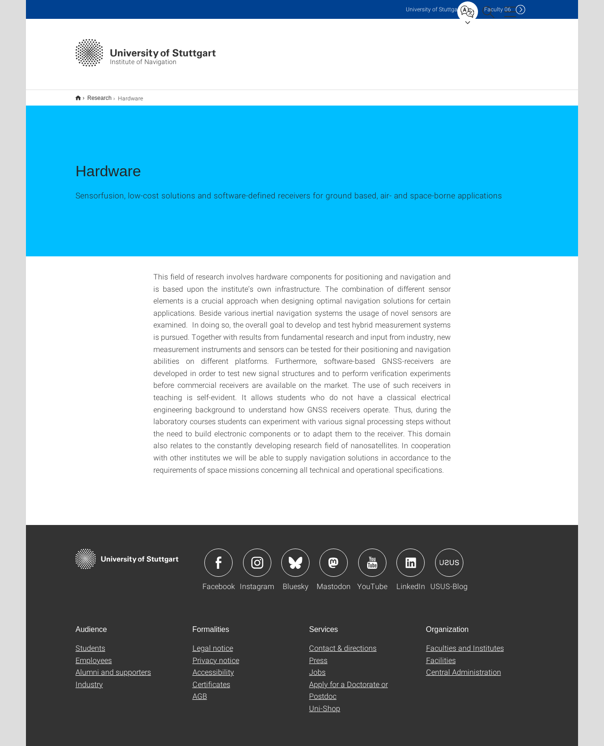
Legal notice (213, 642)
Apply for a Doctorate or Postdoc (348, 684)
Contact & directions (343, 642)
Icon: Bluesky (295, 556)
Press (318, 654)
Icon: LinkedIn (410, 556)
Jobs (317, 666)
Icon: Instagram (257, 556)
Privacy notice (216, 654)
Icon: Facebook (218, 556)
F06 (497, 9)
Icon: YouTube (372, 556)
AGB (200, 690)
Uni (433, 9)
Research (94, 94)
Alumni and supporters (113, 666)
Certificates (211, 678)
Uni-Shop (324, 702)
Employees (94, 654)
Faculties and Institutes (465, 642)
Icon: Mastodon (333, 556)
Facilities (441, 654)
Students (90, 642)
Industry (89, 678)
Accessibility (213, 666)
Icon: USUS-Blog (449, 556)
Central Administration (463, 666)
